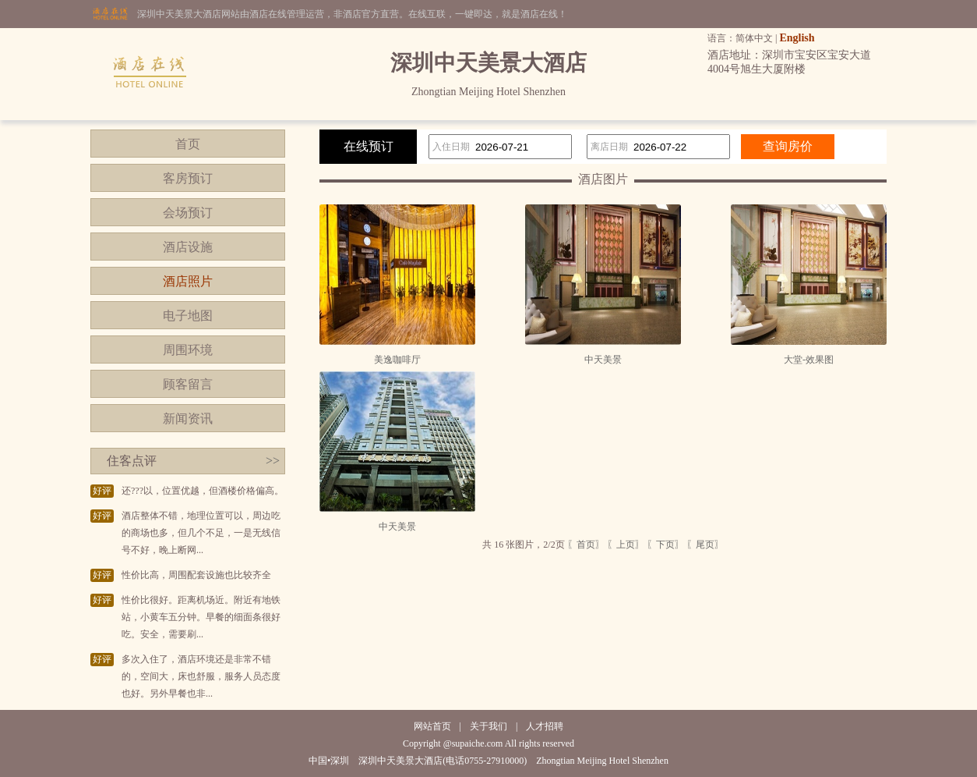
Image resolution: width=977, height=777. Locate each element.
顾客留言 (188, 384)
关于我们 (488, 726)
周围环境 (188, 350)
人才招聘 (544, 726)
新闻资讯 (188, 418)
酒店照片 (188, 281)
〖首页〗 (586, 544)
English (796, 38)
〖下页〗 (665, 544)
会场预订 (188, 212)
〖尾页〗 (705, 544)
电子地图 (188, 315)
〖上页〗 (625, 544)
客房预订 (188, 178)
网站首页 (432, 726)
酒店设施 (188, 247)
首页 (187, 144)
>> (273, 460)
